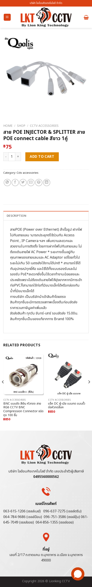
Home (7, 126)
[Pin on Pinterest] (38, 182)
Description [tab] (16, 216)
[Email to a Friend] (31, 182)
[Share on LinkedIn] (46, 182)
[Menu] (7, 17)
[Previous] (3, 390)
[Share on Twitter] (23, 182)
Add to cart (42, 156)
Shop (21, 126)
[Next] (89, 390)
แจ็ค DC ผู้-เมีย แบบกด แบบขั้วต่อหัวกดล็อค (66, 406)
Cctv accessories (44, 126)
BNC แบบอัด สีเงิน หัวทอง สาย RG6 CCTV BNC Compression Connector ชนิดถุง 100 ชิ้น (23, 409)
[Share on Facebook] (15, 182)
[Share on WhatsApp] (7, 182)
